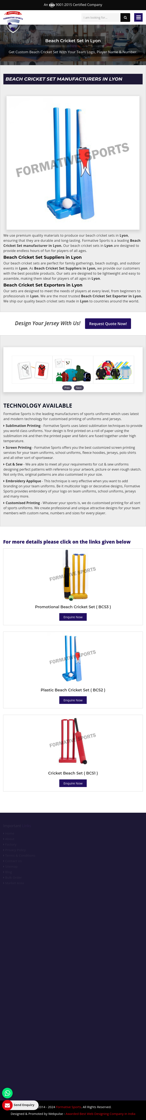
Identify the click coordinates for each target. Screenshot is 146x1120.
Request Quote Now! (108, 323)
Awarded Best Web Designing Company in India (100, 1114)
